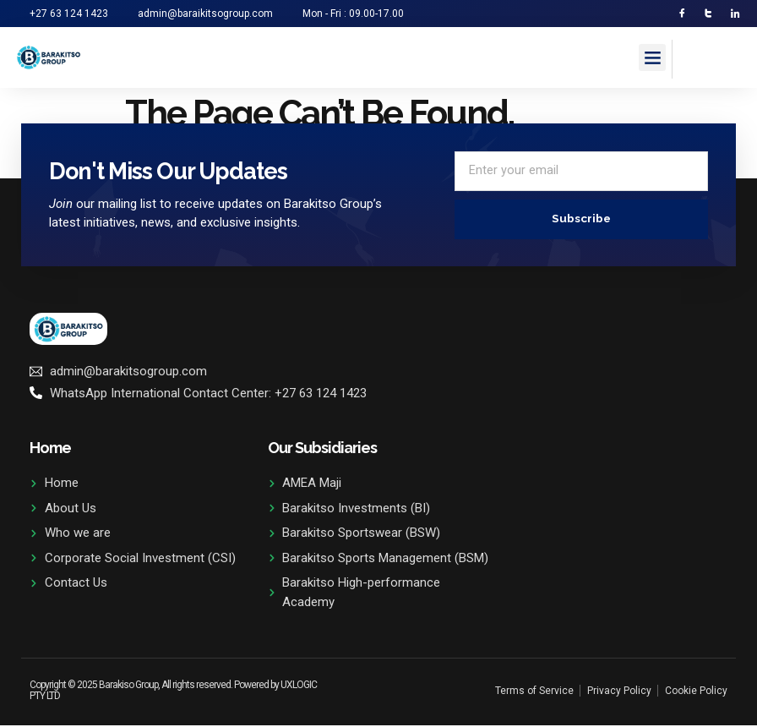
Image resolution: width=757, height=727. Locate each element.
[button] (652, 59)
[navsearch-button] (694, 57)
